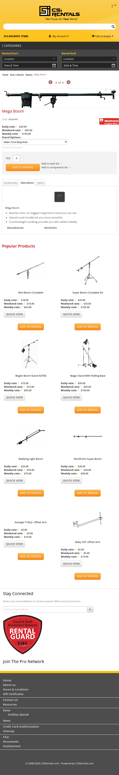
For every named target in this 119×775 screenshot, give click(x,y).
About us (9, 685)
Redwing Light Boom (31, 459)
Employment (12, 746)
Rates (6, 710)
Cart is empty (104, 36)
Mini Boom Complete (30, 292)
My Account (59, 36)
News (6, 720)
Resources (10, 704)
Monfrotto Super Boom (88, 459)
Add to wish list (50, 163)
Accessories (10, 182)
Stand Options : (12, 137)
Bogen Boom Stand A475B (30, 375)
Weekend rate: (12, 130)
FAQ (6, 737)
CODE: (5, 119)
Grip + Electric (17, 74)
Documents (11, 741)
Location (9, 59)
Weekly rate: (11, 133)
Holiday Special (18, 714)
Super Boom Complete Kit (87, 292)
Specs (40, 182)
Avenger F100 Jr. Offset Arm (31, 522)
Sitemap (8, 731)
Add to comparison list (54, 167)
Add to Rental (23, 167)
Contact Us (10, 700)
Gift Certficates (13, 694)
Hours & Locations (15, 689)
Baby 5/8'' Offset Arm (87, 542)
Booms (29, 74)
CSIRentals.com (84, 763)
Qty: (8, 158)
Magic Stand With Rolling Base (87, 375)
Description (27, 182)
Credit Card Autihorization (21, 726)
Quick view (14, 314)
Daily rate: (9, 126)
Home (5, 74)
